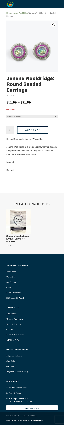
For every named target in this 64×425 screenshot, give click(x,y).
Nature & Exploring (13, 324)
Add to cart (33, 130)
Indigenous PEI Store (14, 356)
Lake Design (38, 420)
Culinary (9, 330)
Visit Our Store (32, 408)
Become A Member (13, 293)
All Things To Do (12, 340)
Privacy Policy (12, 416)
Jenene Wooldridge (20, 13)
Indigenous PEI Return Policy (17, 372)
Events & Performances (15, 335)
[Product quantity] (10, 130)
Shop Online (10, 361)
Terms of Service (29, 416)
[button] (53, 24)
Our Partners (11, 282)
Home (8, 13)
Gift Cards (10, 366)
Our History (10, 277)
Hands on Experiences (14, 319)
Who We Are (11, 272)
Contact (9, 287)
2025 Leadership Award (15, 298)
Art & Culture (11, 314)
